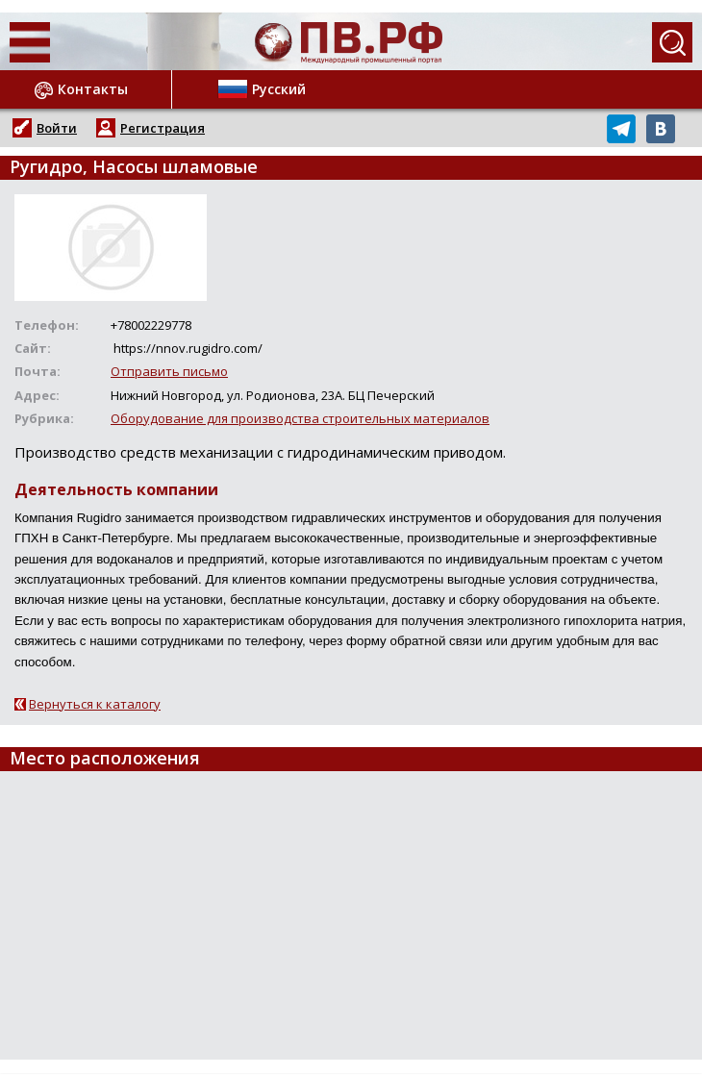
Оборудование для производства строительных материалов (300, 418)
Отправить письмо (169, 371)
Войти (57, 128)
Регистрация (162, 128)
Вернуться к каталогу (95, 703)
